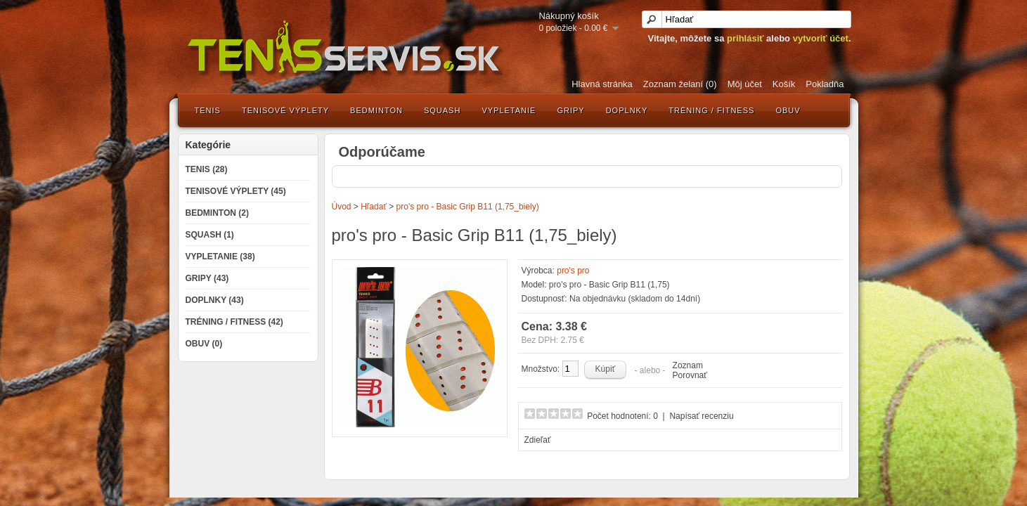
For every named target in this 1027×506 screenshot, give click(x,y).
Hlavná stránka (602, 84)
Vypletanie (509, 110)
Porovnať (690, 375)
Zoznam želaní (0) (680, 84)
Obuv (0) (204, 344)
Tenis (208, 110)
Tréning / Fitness (711, 110)
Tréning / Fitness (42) (234, 322)
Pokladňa (825, 84)
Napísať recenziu (701, 416)
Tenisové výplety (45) (236, 191)
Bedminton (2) (217, 213)
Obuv (787, 110)
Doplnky (627, 110)
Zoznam (688, 365)
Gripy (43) (207, 278)
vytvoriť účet (820, 38)
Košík (784, 84)
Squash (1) (210, 235)
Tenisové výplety (285, 110)
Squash (442, 110)
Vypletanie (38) (220, 256)
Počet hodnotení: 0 (622, 416)
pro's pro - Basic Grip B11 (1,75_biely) (467, 207)
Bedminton (376, 110)
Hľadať (374, 207)
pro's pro (573, 270)
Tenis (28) (207, 169)
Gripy (570, 110)
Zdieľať (537, 440)
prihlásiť (745, 38)
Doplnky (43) (215, 300)
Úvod (341, 207)
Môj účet (745, 84)
